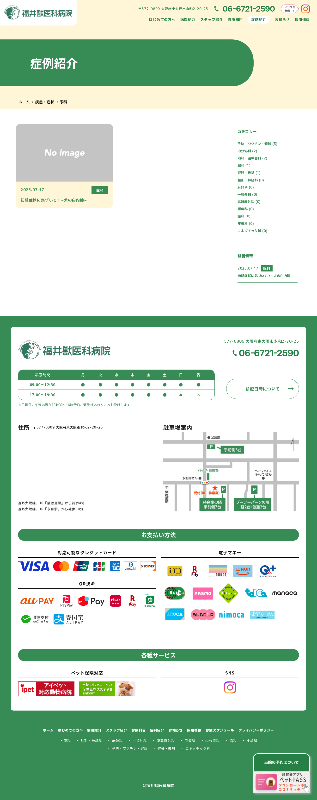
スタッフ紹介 (211, 19)
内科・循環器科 (252, 158)
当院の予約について (281, 762)
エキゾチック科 (252, 230)
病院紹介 (187, 19)
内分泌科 (247, 151)
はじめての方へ (162, 19)
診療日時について (262, 389)
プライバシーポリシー (256, 730)
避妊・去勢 (249, 172)
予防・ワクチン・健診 (257, 143)
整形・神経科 (251, 180)
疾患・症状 (44, 102)
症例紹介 (258, 19)
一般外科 (247, 194)
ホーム (24, 102)
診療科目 (235, 19)
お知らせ (282, 19)
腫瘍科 (246, 209)
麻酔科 (246, 187)
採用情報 (302, 19)
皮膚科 (246, 223)
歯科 (244, 216)
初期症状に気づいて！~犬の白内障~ (265, 275)
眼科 (63, 102)
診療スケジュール (220, 730)
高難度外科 (249, 201)
